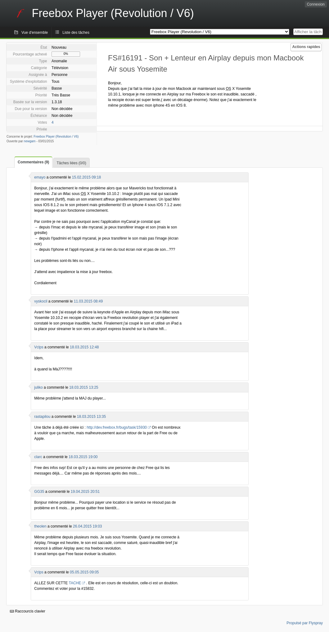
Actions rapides (306, 47)
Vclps (38, 347)
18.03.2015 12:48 (84, 347)
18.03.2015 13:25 (83, 387)
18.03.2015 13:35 (91, 416)
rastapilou (42, 416)
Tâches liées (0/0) (71, 163)
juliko (38, 387)
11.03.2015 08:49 (88, 301)
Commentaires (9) (33, 162)
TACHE (75, 583)
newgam (30, 141)
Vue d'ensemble (34, 32)
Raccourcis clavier (27, 611)
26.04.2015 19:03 (87, 526)
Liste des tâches (75, 32)
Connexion (316, 4)
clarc (38, 457)
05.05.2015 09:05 (84, 572)
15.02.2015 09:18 (86, 177)
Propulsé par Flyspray (304, 623)
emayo (39, 177)
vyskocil (40, 301)
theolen (40, 526)
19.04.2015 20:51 (85, 491)
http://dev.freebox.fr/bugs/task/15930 (117, 427)
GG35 (39, 491)
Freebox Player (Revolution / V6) (56, 136)
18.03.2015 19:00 (83, 457)
